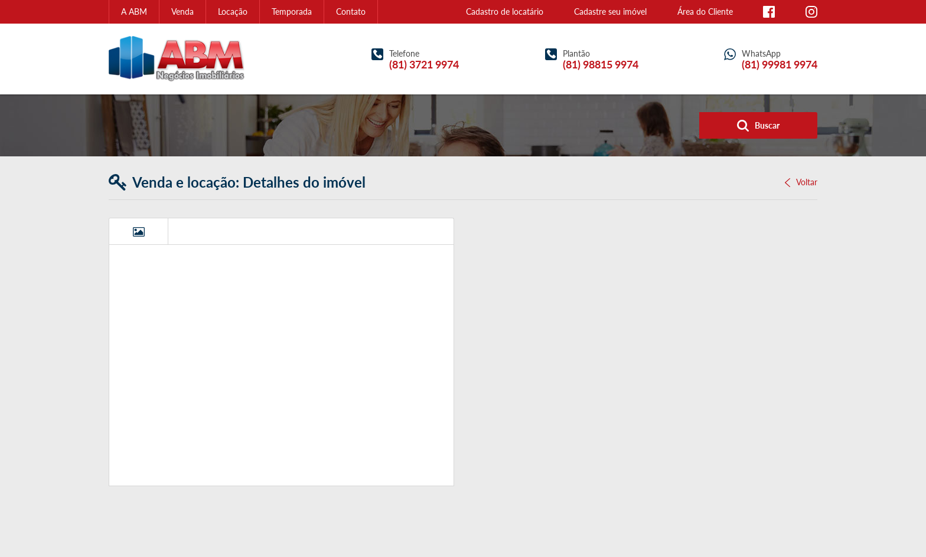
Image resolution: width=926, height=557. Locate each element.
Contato (351, 11)
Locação (232, 11)
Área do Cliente (705, 11)
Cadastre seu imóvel (610, 11)
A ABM (134, 11)
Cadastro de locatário (504, 11)
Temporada (292, 11)
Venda (182, 11)
